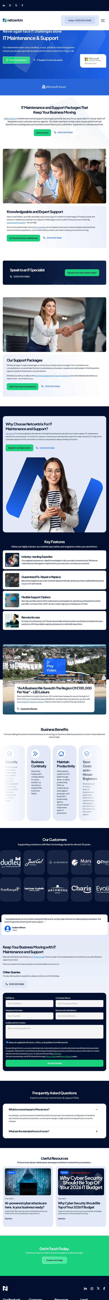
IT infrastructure (38, 957)
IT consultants (40, 227)
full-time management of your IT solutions (52, 376)
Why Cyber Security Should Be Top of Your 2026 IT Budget (79, 1205)
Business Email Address (66, 1010)
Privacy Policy (51, 1056)
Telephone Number (14, 1010)
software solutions (9, 779)
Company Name (63, 998)
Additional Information (16, 1022)
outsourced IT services (16, 222)
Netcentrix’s (10, 118)
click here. (57, 1054)
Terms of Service (66, 1056)
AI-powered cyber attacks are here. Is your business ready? (26, 1205)
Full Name (10, 998)
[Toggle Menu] (103, 20)
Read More (8, 1218)
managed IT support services (32, 702)
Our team (9, 433)
